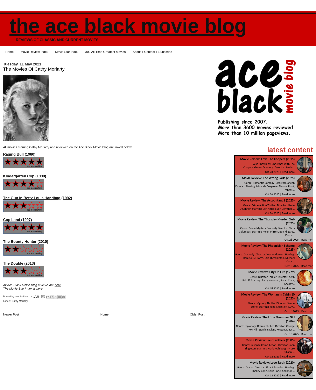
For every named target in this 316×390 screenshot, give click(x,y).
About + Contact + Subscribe (152, 52)
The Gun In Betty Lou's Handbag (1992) (37, 198)
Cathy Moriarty (20, 301)
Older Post (197, 314)
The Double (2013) (19, 263)
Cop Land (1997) (17, 220)
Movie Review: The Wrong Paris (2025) (268, 178)
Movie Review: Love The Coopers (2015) (267, 159)
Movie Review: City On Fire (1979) (271, 272)
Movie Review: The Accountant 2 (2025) (267, 200)
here (58, 285)
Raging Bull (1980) (19, 154)
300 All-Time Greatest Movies (105, 52)
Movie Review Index (34, 52)
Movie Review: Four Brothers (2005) (270, 340)
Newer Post (11, 314)
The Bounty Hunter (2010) (25, 242)
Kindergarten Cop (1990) (24, 176)
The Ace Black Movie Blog (128, 26)
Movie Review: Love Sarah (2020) (272, 362)
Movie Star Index (66, 52)
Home (9, 52)
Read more (288, 172)
